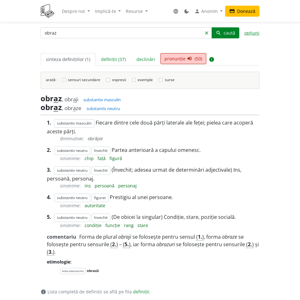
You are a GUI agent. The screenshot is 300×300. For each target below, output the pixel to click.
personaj (127, 186)
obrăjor (95, 139)
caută (225, 33)
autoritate (95, 205)
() (200, 236)
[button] (175, 11)
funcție (113, 225)
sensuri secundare (84, 79)
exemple (145, 79)
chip (90, 158)
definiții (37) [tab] (113, 59)
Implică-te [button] (106, 11)
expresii (119, 79)
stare (142, 225)
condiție (94, 225)
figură (115, 158)
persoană (105, 186)
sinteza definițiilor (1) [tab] (68, 59)
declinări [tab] (145, 59)
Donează (242, 11)
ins (88, 186)
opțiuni (251, 33)
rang (129, 225)
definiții (141, 292)
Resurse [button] (135, 11)
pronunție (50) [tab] (183, 59)
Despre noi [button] (74, 11)
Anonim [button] (206, 11)
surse (170, 79)
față (102, 158)
